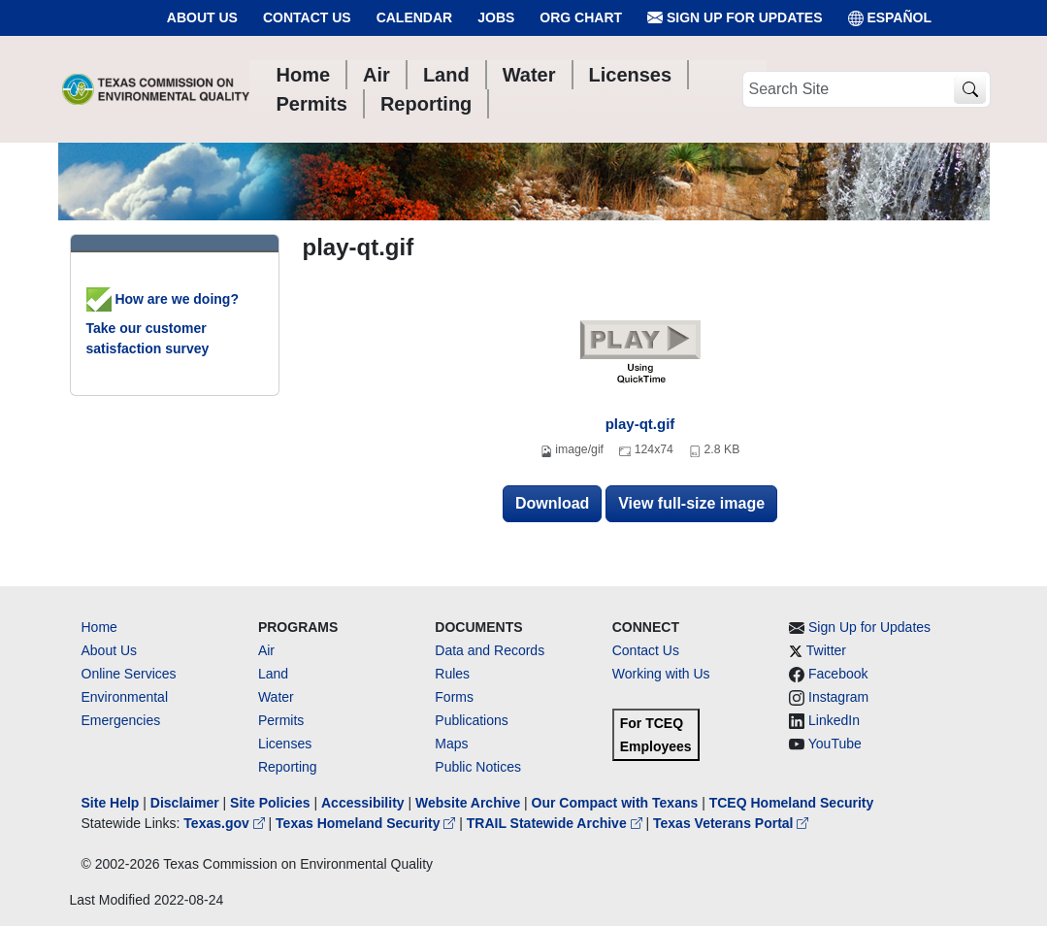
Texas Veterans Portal (730, 823)
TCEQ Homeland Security (791, 802)
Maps (451, 743)
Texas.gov (225, 823)
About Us (202, 17)
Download (552, 503)
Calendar (414, 17)
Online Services (129, 673)
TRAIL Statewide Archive (556, 823)
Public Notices (478, 767)
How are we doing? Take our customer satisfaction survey (162, 323)
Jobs (495, 17)
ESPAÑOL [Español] (890, 18)
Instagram (838, 697)
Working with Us (661, 673)
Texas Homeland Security (367, 823)
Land (273, 673)
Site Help (111, 802)
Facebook (837, 673)
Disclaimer (184, 802)
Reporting (287, 767)
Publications (471, 720)
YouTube (835, 743)
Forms (454, 697)
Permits (281, 720)
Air (266, 650)
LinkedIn (834, 720)
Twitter (826, 650)
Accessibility (365, 802)
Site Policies (270, 802)
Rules (452, 673)
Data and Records (489, 650)
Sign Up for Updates (734, 18)
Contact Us (307, 17)
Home (99, 627)
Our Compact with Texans (615, 802)
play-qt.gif (640, 423)
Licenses (284, 743)
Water (276, 697)
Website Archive (467, 802)
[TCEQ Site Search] (970, 90)
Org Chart (581, 17)
